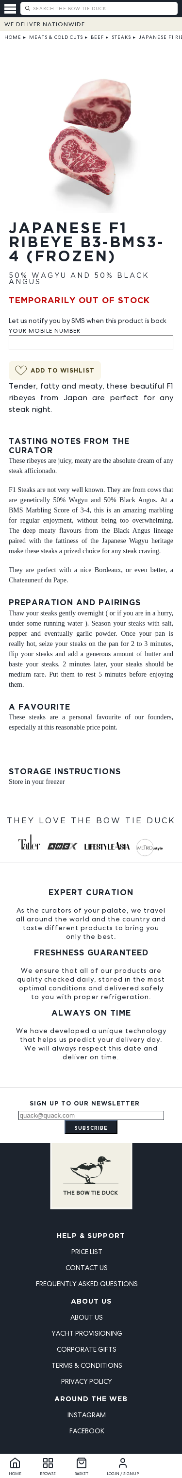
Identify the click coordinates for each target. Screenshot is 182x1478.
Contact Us (87, 1267)
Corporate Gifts (86, 1349)
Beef (97, 37)
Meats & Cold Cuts (56, 37)
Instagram (86, 1414)
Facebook (86, 1431)
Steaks (121, 37)
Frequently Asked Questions (87, 1283)
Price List (86, 1251)
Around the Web (91, 1399)
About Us (91, 1302)
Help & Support (91, 1236)
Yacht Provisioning (86, 1333)
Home (12, 37)
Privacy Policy (86, 1381)
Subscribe (91, 1128)
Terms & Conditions (86, 1365)
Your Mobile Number (45, 331)
